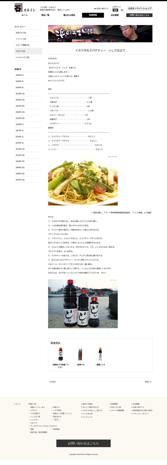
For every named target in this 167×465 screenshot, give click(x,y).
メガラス (34, 415)
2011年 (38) (20, 160)
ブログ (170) (20, 56)
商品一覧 (45, 15)
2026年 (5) (20, 80)
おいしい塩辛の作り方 (91, 412)
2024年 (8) (20, 92)
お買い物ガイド (102, 8)
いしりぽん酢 (87, 418)
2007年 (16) (20, 184)
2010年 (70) (20, 166)
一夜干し (56, 424)
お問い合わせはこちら (139, 15)
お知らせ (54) (21, 37)
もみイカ (34, 427)
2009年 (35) (20, 172)
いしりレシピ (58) (22, 62)
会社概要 (115, 15)
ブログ (35, 24)
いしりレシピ (87, 422)
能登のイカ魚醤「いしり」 (63, 418)
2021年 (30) (20, 110)
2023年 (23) (20, 98)
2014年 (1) (20, 141)
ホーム (24, 15)
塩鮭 (32, 434)
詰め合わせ (57, 421)
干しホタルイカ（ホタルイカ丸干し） (44, 431)
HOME (16, 24)
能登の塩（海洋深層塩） (39, 437)
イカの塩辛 (57, 415)
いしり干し (35, 424)
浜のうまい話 (116, 412)
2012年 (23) (20, 153)
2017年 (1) (20, 135)
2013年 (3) (20, 147)
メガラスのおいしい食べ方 (92, 415)
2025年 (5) (20, 86)
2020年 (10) (20, 117)
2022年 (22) (20, 104)
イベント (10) (21, 43)
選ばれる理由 (69, 15)
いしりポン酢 (35, 421)
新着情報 (93, 15)
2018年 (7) (20, 129)
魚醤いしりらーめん (38, 412)
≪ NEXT (52, 386)
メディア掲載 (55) (22, 50)
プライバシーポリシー (141, 418)
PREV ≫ (148, 386)
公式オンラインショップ (139, 8)
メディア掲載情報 (117, 415)
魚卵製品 (56, 434)
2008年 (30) (20, 178)
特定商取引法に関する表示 (143, 415)
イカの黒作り (35, 418)
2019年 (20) (20, 123)
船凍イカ (56, 412)
